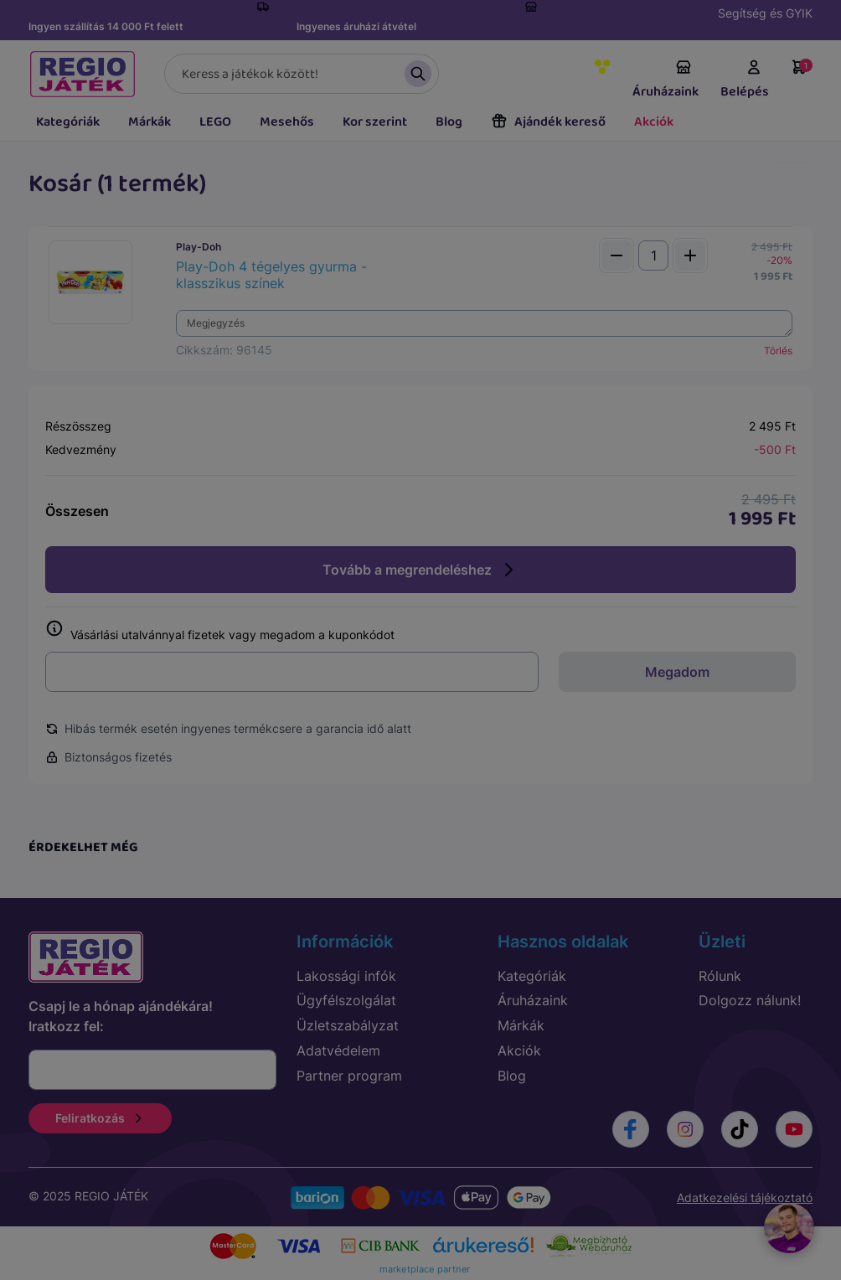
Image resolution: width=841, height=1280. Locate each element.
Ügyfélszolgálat (346, 1000)
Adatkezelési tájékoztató (745, 1197)
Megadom (677, 671)
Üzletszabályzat (348, 1025)
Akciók (653, 121)
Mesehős (287, 121)
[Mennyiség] (653, 255)
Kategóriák (68, 121)
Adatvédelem (338, 1050)
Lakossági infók (346, 976)
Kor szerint (375, 121)
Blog (449, 121)
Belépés (744, 80)
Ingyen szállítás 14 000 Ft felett (105, 26)
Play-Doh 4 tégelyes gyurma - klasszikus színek (271, 275)
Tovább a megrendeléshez (420, 570)
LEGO (215, 121)
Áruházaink (665, 80)
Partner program (349, 1075)
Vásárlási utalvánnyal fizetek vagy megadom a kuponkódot (220, 631)
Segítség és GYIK (765, 13)
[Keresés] (301, 74)
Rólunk (720, 976)
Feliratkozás (100, 1118)
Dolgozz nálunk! (750, 1000)
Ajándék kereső (548, 121)
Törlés (778, 350)
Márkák (149, 121)
